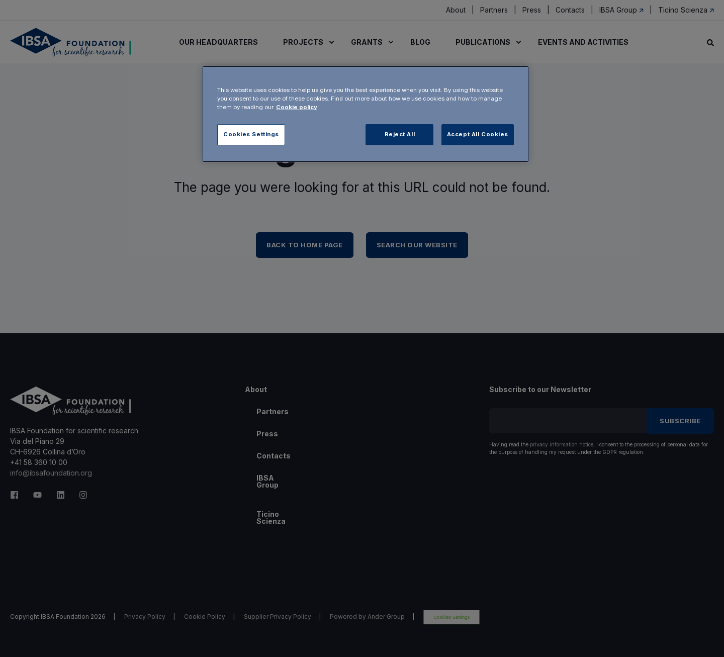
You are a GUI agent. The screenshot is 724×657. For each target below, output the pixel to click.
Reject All (400, 134)
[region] (365, 114)
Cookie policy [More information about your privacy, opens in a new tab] (296, 107)
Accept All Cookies (477, 134)
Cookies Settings (251, 134)
